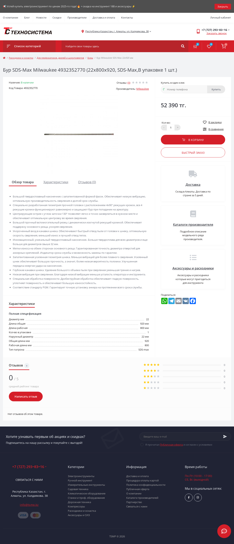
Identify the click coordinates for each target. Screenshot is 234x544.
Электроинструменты (81, 475)
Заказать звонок (216, 33)
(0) (128, 82)
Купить (216, 89)
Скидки (57, 17)
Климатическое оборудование (86, 493)
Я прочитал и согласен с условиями (178, 444)
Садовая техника (78, 488)
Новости (41, 17)
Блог (27, 17)
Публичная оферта (171, 444)
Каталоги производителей (142, 497)
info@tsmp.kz (29, 504)
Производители (77, 17)
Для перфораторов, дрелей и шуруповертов (60, 57)
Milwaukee (142, 88)
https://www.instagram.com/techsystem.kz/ (198, 497)
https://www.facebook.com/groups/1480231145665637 (189, 497)
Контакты (127, 17)
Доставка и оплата (104, 17)
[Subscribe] (225, 436)
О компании (10, 17)
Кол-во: (166, 122)
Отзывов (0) (87, 181)
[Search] (182, 46)
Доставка (193, 184)
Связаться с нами (29, 479)
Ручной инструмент (80, 480)
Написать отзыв (26, 396)
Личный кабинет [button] (220, 17)
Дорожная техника (79, 501)
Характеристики (55, 181)
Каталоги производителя (193, 224)
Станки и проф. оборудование (86, 497)
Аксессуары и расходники (193, 268)
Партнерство (134, 501)
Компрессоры (76, 506)
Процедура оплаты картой (142, 480)
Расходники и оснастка (21, 57)
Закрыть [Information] (222, 6)
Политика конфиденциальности (145, 484)
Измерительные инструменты (86, 484)
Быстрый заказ (193, 152)
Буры (90, 57)
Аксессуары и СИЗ (79, 514)
